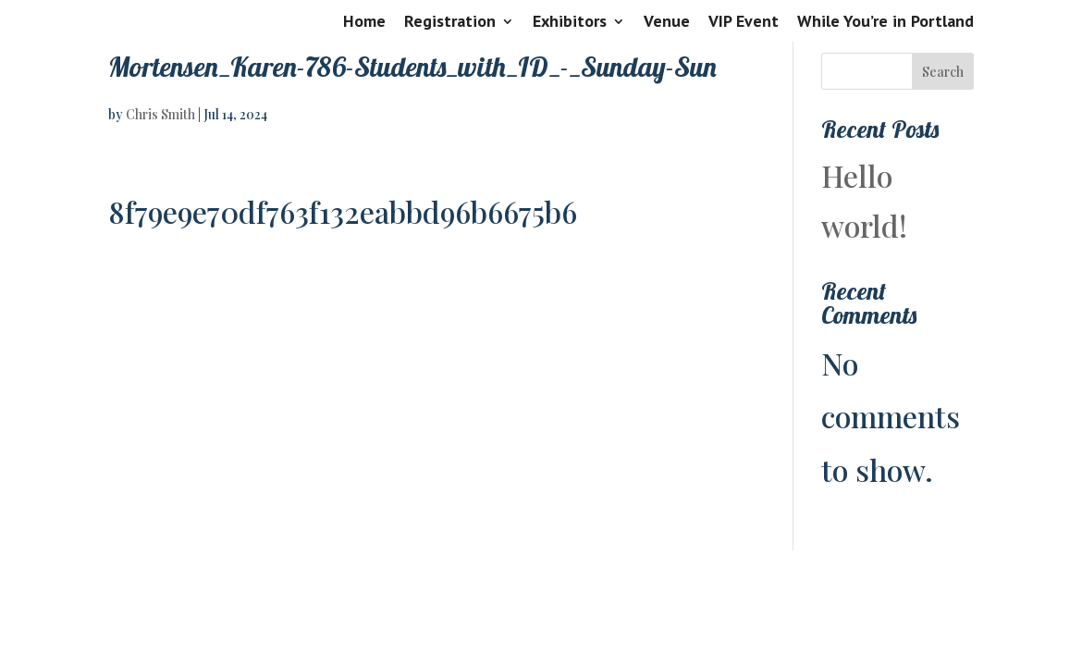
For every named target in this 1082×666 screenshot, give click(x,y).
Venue (667, 22)
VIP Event (743, 22)
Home (364, 22)
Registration (450, 22)
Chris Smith (160, 114)
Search (943, 71)
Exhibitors (570, 22)
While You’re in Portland (885, 22)
